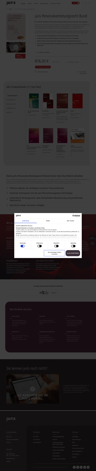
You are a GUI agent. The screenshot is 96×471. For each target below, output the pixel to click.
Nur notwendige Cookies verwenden (54, 253)
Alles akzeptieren (73, 253)
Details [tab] (48, 220)
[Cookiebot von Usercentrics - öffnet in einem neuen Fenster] (73, 216)
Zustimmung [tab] (25, 220)
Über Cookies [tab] (70, 220)
